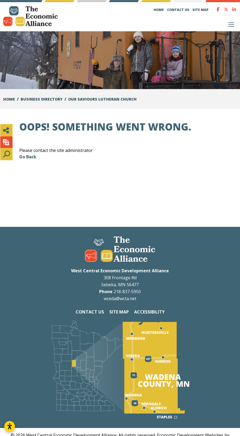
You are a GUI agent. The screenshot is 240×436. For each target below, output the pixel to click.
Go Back (27, 157)
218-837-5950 (127, 292)
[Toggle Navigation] (231, 24)
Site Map (200, 9)
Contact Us (178, 9)
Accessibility (149, 312)
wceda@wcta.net (120, 298)
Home (159, 9)
